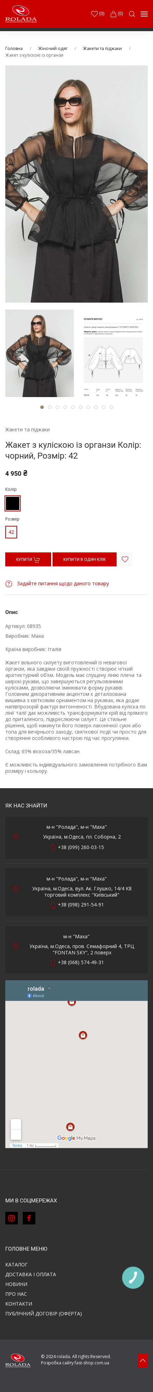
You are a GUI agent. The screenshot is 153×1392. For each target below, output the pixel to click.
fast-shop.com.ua (92, 1363)
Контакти (18, 1303)
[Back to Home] (21, 14)
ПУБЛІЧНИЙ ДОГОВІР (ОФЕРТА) (43, 1313)
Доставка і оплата (30, 1274)
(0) (116, 13)
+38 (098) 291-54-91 (81, 904)
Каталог (16, 1264)
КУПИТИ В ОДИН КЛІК (84, 559)
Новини (16, 1284)
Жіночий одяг (53, 48)
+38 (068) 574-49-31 (81, 962)
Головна (14, 48)
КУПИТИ (28, 559)
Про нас (16, 1294)
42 (11, 532)
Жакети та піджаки (102, 48)
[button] (131, 14)
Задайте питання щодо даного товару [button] (57, 583)
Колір (11, 489)
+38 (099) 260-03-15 (81, 847)
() (97, 13)
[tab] (39, 353)
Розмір (12, 519)
